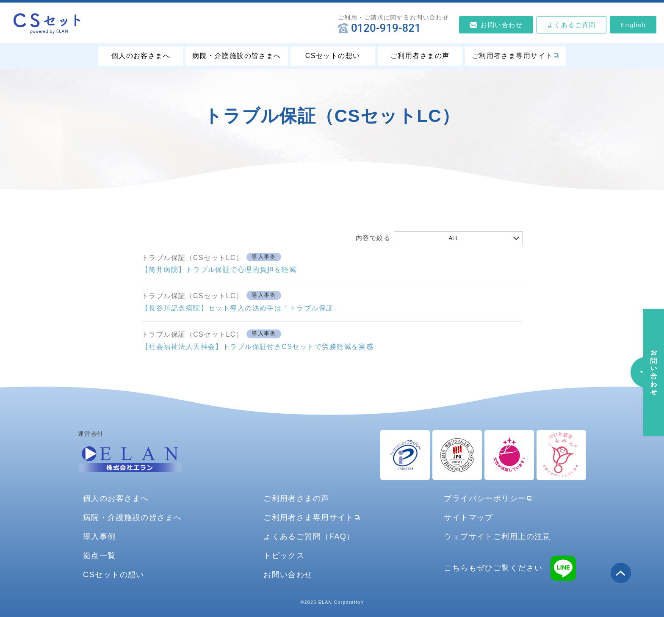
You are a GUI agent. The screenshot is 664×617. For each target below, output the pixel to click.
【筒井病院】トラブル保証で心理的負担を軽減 (218, 269)
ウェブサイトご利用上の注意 (497, 536)
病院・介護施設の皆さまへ (236, 55)
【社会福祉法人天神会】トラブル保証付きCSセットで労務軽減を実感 (257, 346)
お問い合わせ (288, 574)
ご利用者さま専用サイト (512, 55)
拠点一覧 (99, 555)
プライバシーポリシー (485, 498)
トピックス (283, 555)
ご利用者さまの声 (420, 55)
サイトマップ (468, 517)
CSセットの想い (332, 55)
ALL (453, 238)
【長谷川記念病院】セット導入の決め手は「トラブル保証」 (241, 308)
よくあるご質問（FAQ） (309, 536)
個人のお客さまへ (141, 55)
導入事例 (264, 257)
